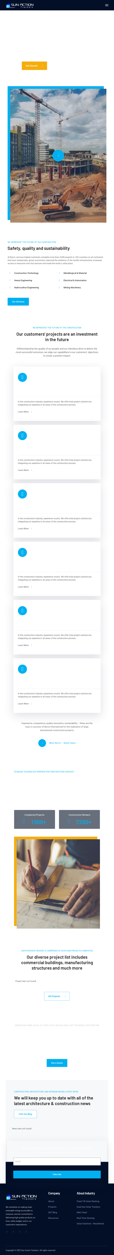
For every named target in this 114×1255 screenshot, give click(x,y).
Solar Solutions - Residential (90, 1223)
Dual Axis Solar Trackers (88, 1207)
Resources (53, 1218)
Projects (52, 1207)
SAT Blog (52, 1212)
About (51, 1201)
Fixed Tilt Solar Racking (88, 1201)
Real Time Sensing (86, 1218)
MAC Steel (82, 1212)
